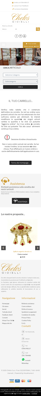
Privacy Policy (26, 318)
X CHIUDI (34, 393)
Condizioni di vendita (28, 315)
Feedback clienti (7, 315)
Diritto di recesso (27, 309)
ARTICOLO (15, 67)
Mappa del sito (7, 323)
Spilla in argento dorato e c (22, 251)
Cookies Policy (26, 320)
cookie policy (26, 393)
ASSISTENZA (20, 201)
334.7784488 (26, 355)
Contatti (5, 318)
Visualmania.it (29, 373)
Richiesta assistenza (28, 303)
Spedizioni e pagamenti (29, 312)
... (20, 163)
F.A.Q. (23, 323)
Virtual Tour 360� (8, 320)
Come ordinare (26, 306)
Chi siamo (5, 306)
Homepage (5, 303)
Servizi (4, 309)
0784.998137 (24, 2)
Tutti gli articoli (7, 312)
